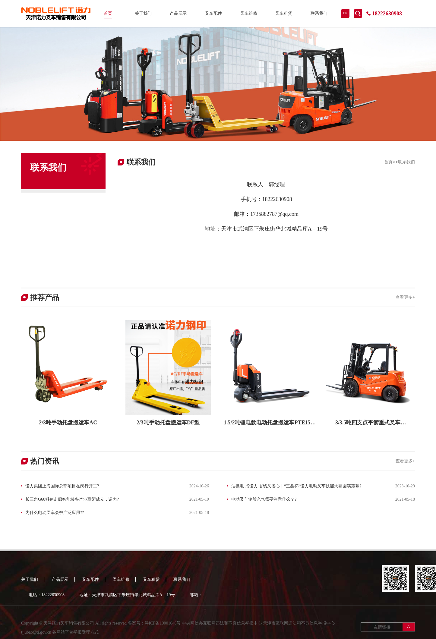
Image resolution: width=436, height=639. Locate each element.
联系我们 (319, 13)
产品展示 (178, 13)
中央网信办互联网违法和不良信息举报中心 (222, 627)
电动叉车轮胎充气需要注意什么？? (263, 499)
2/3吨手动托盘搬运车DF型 (168, 423)
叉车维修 (248, 13)
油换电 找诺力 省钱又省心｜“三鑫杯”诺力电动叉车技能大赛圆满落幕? (296, 486)
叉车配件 (213, 13)
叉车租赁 (283, 13)
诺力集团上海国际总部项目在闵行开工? (62, 486)
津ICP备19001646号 (163, 627)
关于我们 (143, 13)
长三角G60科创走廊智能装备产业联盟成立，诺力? (72, 499)
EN (345, 13)
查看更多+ (405, 297)
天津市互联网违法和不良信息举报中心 (299, 627)
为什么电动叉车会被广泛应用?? (54, 512)
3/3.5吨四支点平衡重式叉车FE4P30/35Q (368, 425)
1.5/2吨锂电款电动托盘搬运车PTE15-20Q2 (268, 425)
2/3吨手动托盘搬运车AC (68, 423)
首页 (108, 13)
